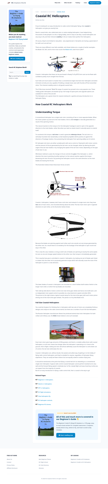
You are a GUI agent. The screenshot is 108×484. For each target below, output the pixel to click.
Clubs (85, 2)
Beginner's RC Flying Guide (18, 39)
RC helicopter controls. (45, 400)
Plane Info (58, 2)
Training (78, 2)
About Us (9, 459)
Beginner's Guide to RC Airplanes (80, 459)
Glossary (41, 468)
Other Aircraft (68, 2)
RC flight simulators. (44, 392)
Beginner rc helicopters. (45, 380)
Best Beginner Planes (45, 459)
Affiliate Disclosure (12, 468)
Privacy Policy (11, 465)
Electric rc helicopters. (45, 384)
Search (27, 72)
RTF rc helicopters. (44, 388)
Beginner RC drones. (44, 404)
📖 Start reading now (66, 435)
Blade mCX (68, 49)
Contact (9, 462)
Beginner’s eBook (95, 2)
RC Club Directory (44, 465)
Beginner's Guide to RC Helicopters (81, 462)
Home (37, 12)
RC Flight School (43, 462)
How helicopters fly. (44, 396)
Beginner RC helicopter (48, 12)
